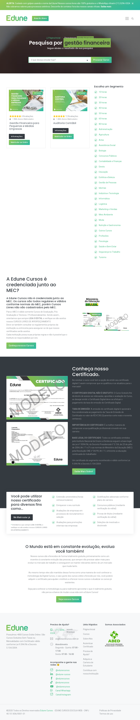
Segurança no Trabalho (109, 252)
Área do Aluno (40, 18)
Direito (102, 167)
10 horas (103, 92)
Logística (103, 204)
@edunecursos (60, 669)
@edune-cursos (60, 674)
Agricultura (104, 134)
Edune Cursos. (46, 710)
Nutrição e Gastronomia (109, 225)
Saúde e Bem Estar (107, 246)
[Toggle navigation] (127, 18)
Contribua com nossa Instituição (91, 672)
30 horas (103, 102)
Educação (103, 172)
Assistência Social (107, 145)
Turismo (102, 257)
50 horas (103, 113)
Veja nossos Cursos (69, 599)
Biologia (102, 150)
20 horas (103, 97)
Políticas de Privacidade (110, 710)
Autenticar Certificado (88, 645)
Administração (105, 129)
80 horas (103, 124)
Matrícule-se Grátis (19, 142)
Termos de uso (106, 714)
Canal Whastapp (60, 690)
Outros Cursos (105, 230)
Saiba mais (106, 6)
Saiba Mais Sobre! (84, 471)
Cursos (86, 634)
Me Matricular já (22, 517)
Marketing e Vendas (108, 209)
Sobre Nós (88, 639)
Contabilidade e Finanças (110, 161)
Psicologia (103, 241)
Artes (101, 140)
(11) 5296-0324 (123, 3)
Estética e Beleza (107, 177)
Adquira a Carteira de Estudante (88, 662)
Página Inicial (53, 38)
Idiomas (102, 188)
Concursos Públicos (108, 156)
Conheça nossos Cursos (21, 345)
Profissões (104, 236)
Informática (104, 198)
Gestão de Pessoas (107, 182)
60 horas (103, 118)
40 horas (103, 108)
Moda (101, 220)
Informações (17, 136)
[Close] (134, 3)
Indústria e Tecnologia (109, 193)
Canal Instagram (60, 694)
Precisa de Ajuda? (88, 653)
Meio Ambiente (106, 214)
